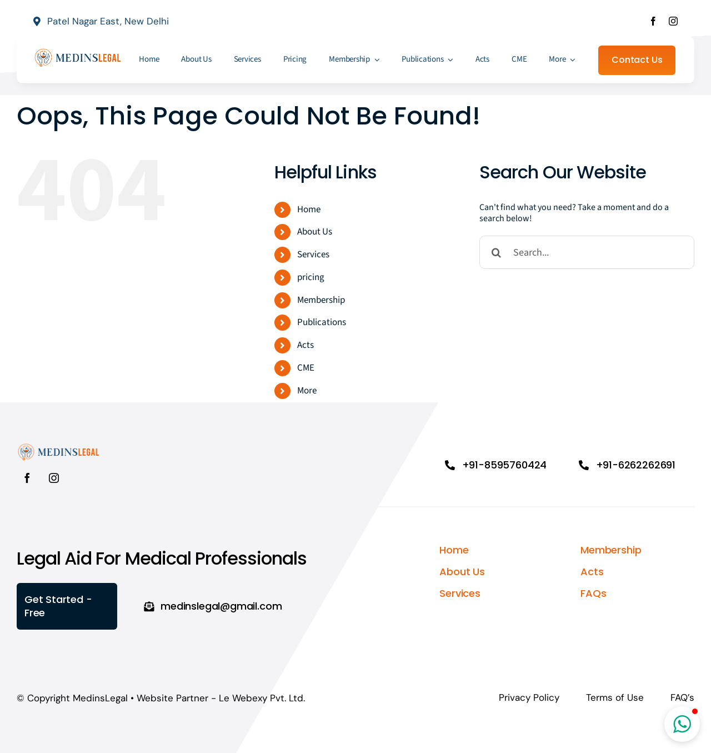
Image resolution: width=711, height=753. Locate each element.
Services (313, 254)
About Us (314, 231)
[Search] (496, 252)
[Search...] (586, 252)
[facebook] (653, 21)
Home (309, 209)
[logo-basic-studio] (77, 52)
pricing (310, 277)
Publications (321, 322)
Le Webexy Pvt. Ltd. (262, 698)
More (307, 390)
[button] (682, 724)
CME (305, 368)
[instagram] (673, 21)
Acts (305, 345)
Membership (321, 300)
